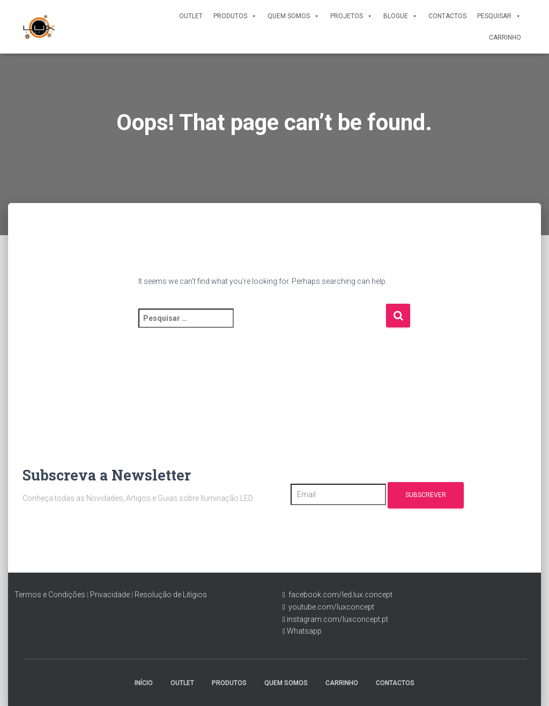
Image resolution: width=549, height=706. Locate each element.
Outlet (191, 16)
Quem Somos (294, 16)
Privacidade (110, 594)
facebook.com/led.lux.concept (340, 594)
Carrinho (505, 37)
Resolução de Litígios (171, 594)
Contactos (447, 16)
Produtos (235, 16)
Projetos (351, 16)
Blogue (400, 16)
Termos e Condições (49, 594)
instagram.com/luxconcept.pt (336, 619)
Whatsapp (303, 631)
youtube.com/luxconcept (329, 607)
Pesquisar (499, 16)
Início (144, 683)
